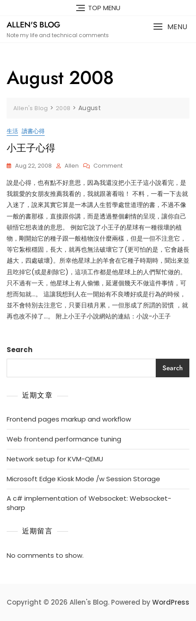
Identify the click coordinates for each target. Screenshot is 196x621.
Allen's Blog (33, 25)
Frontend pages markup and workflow (69, 419)
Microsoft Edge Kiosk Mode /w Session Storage (83, 478)
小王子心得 (31, 148)
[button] (170, 27)
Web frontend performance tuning (64, 439)
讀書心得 (33, 131)
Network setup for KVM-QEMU (55, 459)
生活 (12, 131)
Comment (108, 166)
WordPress (170, 602)
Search (19, 349)
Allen (72, 165)
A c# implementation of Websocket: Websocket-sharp (89, 503)
